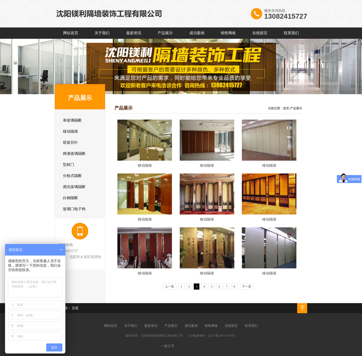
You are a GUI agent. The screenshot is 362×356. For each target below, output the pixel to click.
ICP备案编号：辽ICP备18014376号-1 (212, 335)
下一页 (246, 286)
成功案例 (196, 33)
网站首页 (70, 33)
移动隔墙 (145, 165)
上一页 (169, 286)
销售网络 (228, 33)
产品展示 (165, 33)
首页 (286, 108)
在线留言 (259, 33)
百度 (75, 308)
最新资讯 (133, 33)
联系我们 (291, 33)
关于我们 (102, 33)
